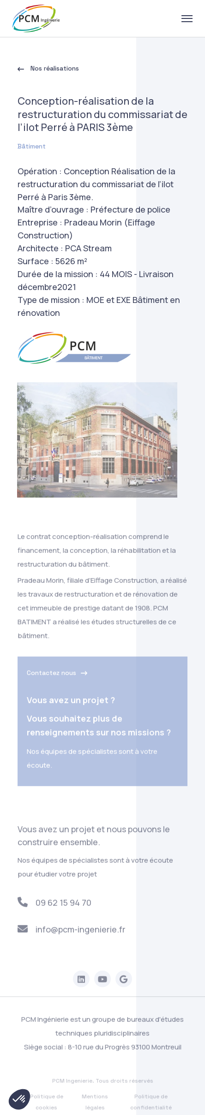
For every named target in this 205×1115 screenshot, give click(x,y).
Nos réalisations (48, 69)
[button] (19, 1099)
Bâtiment (32, 147)
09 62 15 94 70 (55, 905)
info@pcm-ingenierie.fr (72, 932)
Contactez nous (57, 676)
